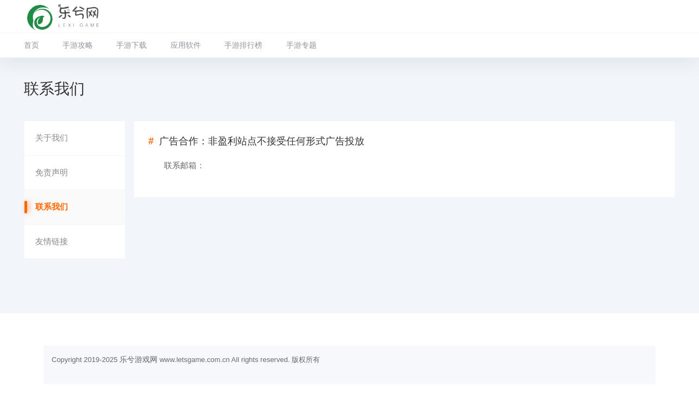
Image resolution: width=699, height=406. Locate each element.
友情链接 (51, 241)
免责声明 (51, 172)
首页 (31, 45)
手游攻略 (77, 45)
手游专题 (301, 45)
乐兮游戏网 (138, 359)
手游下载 (131, 45)
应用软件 (186, 45)
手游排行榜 (243, 45)
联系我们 (51, 207)
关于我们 (51, 138)
